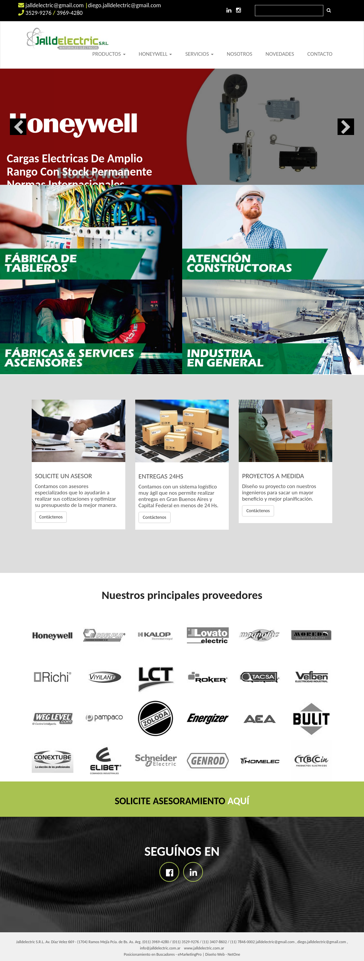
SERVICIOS (199, 53)
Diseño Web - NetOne (222, 954)
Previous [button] (18, 126)
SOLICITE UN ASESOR (63, 476)
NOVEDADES (279, 53)
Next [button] (346, 126)
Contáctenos (51, 517)
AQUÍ (238, 801)
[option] (182, 127)
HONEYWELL (155, 53)
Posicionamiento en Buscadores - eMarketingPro (163, 954)
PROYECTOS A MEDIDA (273, 476)
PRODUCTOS (108, 53)
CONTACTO (319, 53)
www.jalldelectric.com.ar (204, 948)
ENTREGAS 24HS (161, 476)
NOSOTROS (239, 53)
